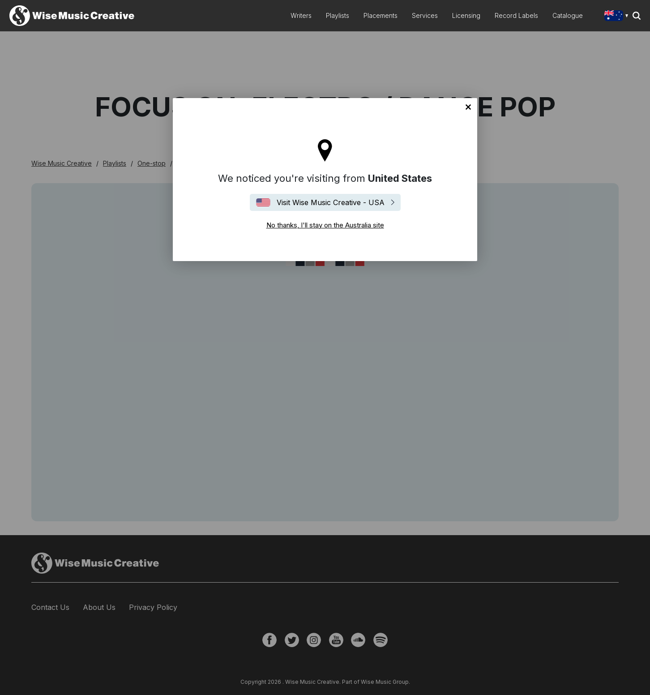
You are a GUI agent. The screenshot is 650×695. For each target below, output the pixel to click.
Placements (380, 15)
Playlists (337, 15)
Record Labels (516, 15)
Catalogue (567, 15)
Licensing (466, 15)
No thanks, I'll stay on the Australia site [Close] (468, 107)
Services (425, 15)
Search (637, 16)
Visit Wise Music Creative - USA (331, 202)
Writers (301, 15)
